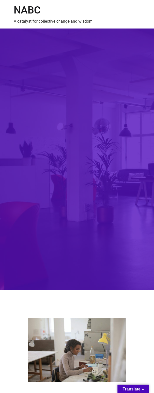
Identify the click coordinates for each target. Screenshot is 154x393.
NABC (27, 10)
